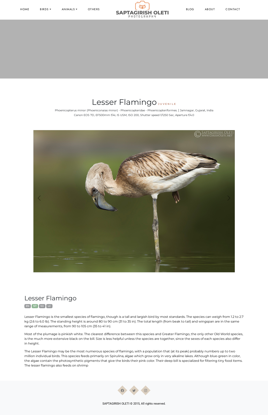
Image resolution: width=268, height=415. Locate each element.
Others (94, 9)
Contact (233, 9)
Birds (44, 9)
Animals (68, 9)
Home (24, 9)
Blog (190, 9)
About (210, 9)
